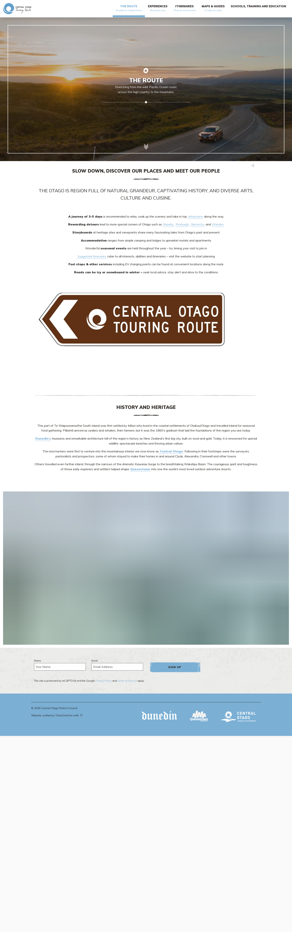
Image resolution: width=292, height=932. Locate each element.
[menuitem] (129, 9)
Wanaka (217, 224)
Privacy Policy (103, 680)
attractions (195, 216)
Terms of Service (127, 680)
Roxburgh (182, 224)
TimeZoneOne (64, 715)
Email (94, 660)
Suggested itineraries (91, 256)
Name (37, 660)
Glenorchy (198, 224)
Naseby (168, 224)
